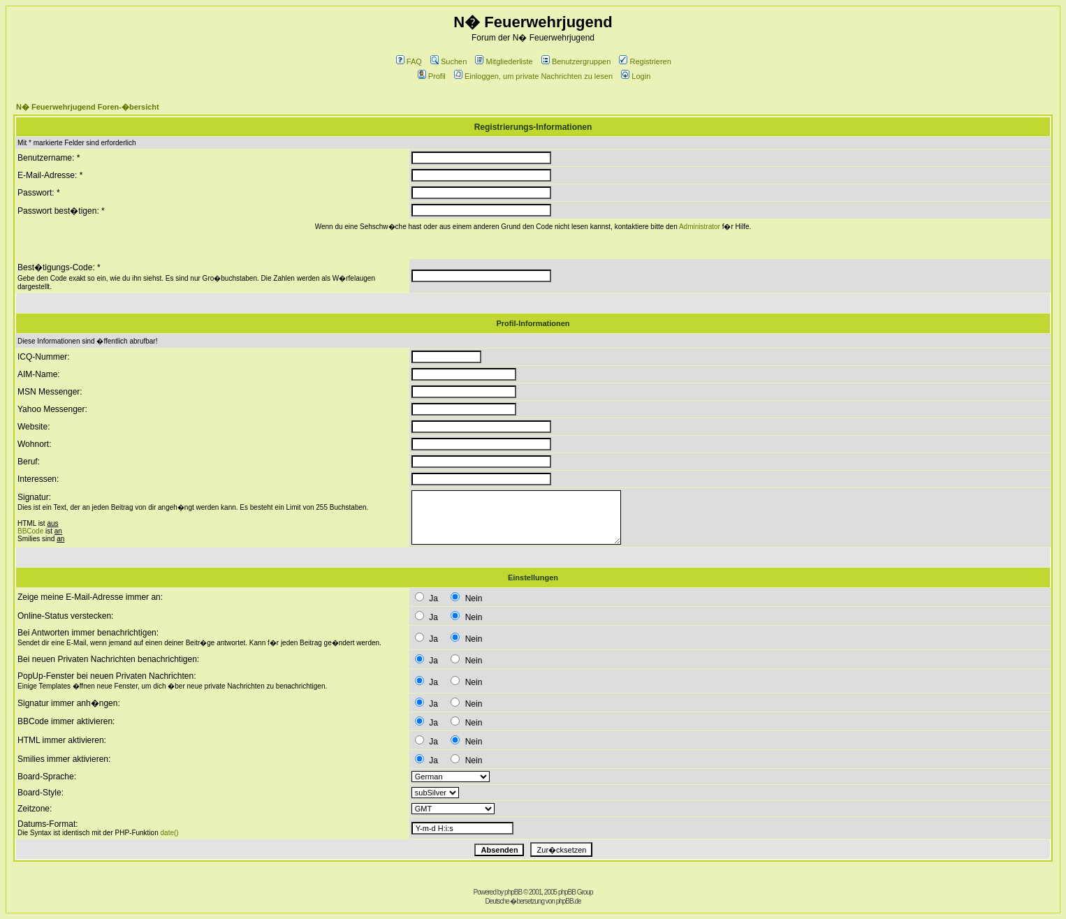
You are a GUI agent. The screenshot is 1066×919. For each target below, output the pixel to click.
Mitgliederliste (503, 61)
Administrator (699, 226)
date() (170, 833)
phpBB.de (568, 901)
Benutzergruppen (576, 61)
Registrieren (645, 61)
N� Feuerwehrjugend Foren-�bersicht (87, 107)
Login (635, 76)
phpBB (513, 892)
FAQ (409, 61)
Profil (432, 76)
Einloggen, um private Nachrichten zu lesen (533, 76)
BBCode (30, 531)
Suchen (448, 61)
